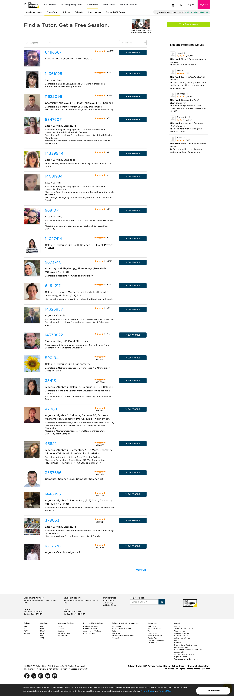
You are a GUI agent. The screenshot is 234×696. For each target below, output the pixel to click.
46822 (51, 443)
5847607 (53, 119)
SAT (25, 626)
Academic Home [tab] (34, 12)
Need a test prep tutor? (182, 12)
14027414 (53, 238)
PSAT (26, 631)
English (60, 631)
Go (161, 602)
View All (141, 570)
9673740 (53, 262)
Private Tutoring (154, 635)
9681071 (52, 210)
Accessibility (179, 652)
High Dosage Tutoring (121, 628)
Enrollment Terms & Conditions (188, 650)
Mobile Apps (152, 638)
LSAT (42, 631)
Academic (92, 4)
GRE (42, 626)
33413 (50, 380)
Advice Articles (154, 628)
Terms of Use (165, 691)
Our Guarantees (181, 647)
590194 (52, 358)
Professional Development (123, 635)
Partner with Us (181, 635)
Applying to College (92, 631)
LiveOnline (152, 633)
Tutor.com (116, 631)
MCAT (42, 633)
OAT (42, 638)
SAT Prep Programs (71, 4)
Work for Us (179, 631)
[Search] (181, 5)
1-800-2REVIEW (40, 600)
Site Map (206, 669)
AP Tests (27, 633)
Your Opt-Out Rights (175, 669)
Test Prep (116, 633)
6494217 (53, 286)
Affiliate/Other (109, 605)
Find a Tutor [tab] (52, 12)
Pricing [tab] (66, 12)
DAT (42, 635)
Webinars (151, 626)
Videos (150, 631)
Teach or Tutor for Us (183, 628)
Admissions (109, 4)
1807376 (53, 546)
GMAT (42, 628)
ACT (25, 628)
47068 (51, 409)
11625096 (53, 96)
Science (60, 628)
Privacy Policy (147, 691)
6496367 (53, 52)
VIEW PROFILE (133, 52)
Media (177, 640)
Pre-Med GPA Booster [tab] (116, 12)
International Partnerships (185, 645)
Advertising (108, 603)
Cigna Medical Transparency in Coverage (186, 658)
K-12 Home (116, 626)
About (177, 626)
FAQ (26, 603)
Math (59, 626)
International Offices (156, 640)
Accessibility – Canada (184, 654)
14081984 (54, 176)
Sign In (191, 4)
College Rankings (90, 626)
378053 (52, 520)
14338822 (54, 335)
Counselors (152, 643)
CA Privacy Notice (153, 666)
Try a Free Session (188, 24)
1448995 (53, 494)
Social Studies (63, 633)
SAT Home (50, 4)
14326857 (54, 309)
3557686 (53, 473)
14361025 (53, 74)
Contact (177, 643)
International (108, 600)
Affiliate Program (181, 633)
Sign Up (204, 4)
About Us (116, 638)
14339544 (54, 153)
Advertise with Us (182, 638)
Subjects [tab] (79, 12)
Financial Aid (89, 633)
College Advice (90, 628)
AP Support (62, 635)
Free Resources (128, 4)
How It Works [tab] (94, 12)
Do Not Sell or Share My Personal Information (186, 666)
